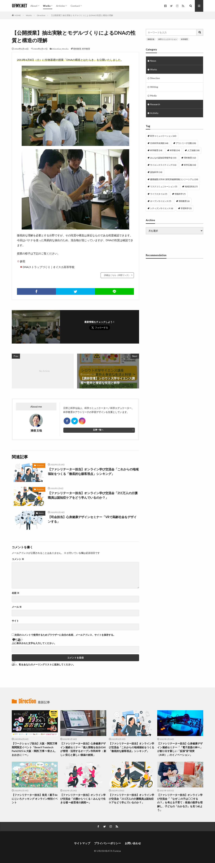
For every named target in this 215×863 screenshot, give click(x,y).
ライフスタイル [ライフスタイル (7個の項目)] (158, 194)
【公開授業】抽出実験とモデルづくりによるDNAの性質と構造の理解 (81, 15)
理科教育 (77, 49)
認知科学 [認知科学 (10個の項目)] (156, 172)
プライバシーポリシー (107, 843)
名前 (15, 593)
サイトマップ (82, 843)
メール (17, 607)
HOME (18, 15)
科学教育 (86, 49)
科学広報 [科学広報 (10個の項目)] (190, 165)
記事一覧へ (98, 429)
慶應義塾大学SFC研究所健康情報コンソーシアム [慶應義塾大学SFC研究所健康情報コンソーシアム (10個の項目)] (174, 179)
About (33, 5)
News (153, 60)
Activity (154, 113)
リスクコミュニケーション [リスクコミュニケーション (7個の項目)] (163, 186)
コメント (18, 559)
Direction (41, 15)
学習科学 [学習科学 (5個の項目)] (186, 208)
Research (155, 104)
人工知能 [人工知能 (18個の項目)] (193, 150)
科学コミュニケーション (167, 39)
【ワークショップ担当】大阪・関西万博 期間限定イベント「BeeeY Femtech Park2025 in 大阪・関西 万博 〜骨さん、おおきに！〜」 (34, 749)
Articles (60, 5)
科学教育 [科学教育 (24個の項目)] (156, 150)
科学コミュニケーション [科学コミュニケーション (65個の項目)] (163, 136)
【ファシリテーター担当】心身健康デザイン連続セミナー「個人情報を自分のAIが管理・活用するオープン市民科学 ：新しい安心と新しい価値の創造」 (83, 749)
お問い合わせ (133, 843)
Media (153, 95)
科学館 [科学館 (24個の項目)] (175, 150)
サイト (15, 621)
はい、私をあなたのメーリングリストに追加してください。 (43, 663)
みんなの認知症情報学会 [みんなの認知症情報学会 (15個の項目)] (163, 157)
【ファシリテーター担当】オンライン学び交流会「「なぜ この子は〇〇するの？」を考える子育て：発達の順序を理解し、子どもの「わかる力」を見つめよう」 (180, 802)
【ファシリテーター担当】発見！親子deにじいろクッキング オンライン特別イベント (35, 798)
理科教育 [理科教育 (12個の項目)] (190, 157)
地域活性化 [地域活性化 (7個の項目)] (191, 186)
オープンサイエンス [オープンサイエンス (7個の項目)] (160, 201)
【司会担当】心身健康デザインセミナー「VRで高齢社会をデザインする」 (92, 519)
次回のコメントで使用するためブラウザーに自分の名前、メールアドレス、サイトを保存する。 (65, 635)
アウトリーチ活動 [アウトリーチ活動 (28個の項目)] (186, 143)
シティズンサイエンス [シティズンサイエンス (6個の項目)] (161, 208)
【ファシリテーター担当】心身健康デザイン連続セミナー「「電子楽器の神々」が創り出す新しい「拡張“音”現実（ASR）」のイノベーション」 (180, 749)
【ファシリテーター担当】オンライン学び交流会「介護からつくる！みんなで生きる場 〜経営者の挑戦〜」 (83, 798)
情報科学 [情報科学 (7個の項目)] (180, 194)
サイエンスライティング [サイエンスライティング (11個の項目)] (163, 165)
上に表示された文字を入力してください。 (34, 643)
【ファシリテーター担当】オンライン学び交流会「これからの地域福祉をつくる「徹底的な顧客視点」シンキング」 (93, 471)
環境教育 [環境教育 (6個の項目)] (184, 201)
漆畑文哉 (150, 39)
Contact (75, 5)
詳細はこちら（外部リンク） (117, 275)
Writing (154, 86)
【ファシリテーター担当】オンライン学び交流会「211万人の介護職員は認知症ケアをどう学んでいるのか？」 (93, 495)
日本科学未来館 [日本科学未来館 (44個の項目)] (159, 143)
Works (47, 5)
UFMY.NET (19, 6)
